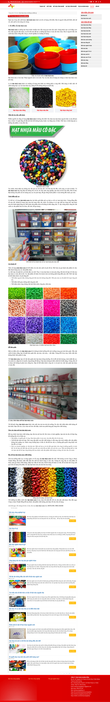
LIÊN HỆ (97, 6)
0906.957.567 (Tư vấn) (15, 1)
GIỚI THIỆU (49, 6)
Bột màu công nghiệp (58, 6)
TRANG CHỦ (42, 6)
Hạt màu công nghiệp (71, 6)
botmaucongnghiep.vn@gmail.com (32, 1)
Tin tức (92, 6)
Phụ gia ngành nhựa (83, 6)
